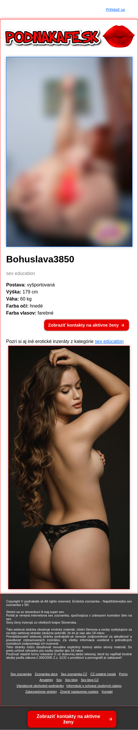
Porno (123, 674)
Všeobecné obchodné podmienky (40, 685)
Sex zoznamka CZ (74, 674)
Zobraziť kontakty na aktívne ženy (83, 324)
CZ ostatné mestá (103, 674)
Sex (59, 680)
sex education (109, 341)
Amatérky (46, 680)
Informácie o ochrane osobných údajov (94, 685)
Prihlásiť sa (115, 9)
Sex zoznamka (21, 674)
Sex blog (71, 680)
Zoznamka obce (46, 674)
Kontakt (107, 691)
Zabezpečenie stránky (41, 691)
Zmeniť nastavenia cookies (79, 691)
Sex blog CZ (90, 680)
